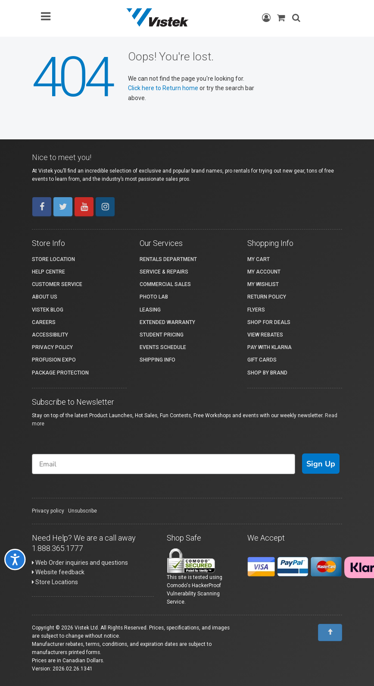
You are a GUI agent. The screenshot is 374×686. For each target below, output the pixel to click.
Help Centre (48, 272)
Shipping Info (157, 360)
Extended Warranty (167, 322)
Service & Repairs (164, 272)
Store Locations (55, 582)
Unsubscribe (82, 511)
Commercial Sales (165, 284)
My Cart (258, 259)
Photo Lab (154, 297)
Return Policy (266, 297)
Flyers (256, 310)
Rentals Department (168, 259)
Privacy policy (48, 511)
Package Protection (60, 373)
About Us (44, 297)
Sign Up (320, 464)
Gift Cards (262, 360)
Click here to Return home (163, 88)
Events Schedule (163, 347)
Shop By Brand (267, 373)
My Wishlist (263, 284)
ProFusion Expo (54, 360)
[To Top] (330, 632)
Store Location (53, 259)
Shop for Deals (268, 322)
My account (263, 272)
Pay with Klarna (269, 347)
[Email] (163, 464)
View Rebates (265, 335)
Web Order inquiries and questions (80, 562)
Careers (44, 322)
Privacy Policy (52, 347)
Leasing (150, 310)
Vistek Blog (47, 310)
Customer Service (57, 284)
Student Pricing (162, 335)
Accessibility (50, 335)
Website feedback (58, 572)
